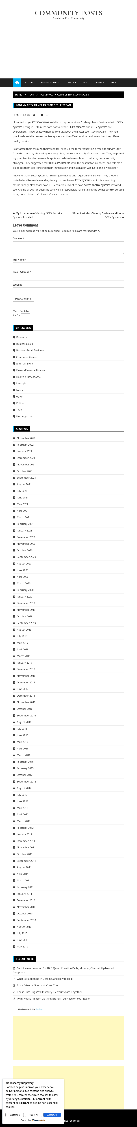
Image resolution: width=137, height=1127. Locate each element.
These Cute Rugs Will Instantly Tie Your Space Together (49, 992)
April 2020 (22, 577)
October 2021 (25, 471)
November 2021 (26, 465)
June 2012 (22, 801)
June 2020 (22, 570)
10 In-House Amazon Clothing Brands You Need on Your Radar (53, 998)
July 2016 (22, 729)
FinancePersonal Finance (30, 370)
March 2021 (23, 517)
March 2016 (23, 755)
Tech (113, 82)
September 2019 (26, 623)
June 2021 (22, 498)
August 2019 (24, 629)
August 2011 (24, 867)
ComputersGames (26, 357)
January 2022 (24, 451)
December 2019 (26, 603)
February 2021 (25, 524)
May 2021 (22, 504)
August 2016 (24, 722)
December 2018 (26, 669)
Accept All (52, 1115)
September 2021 (26, 478)
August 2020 (24, 564)
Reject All (33, 1115)
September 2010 (26, 920)
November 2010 (26, 907)
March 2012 (23, 821)
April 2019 (22, 649)
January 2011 (24, 894)
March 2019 (23, 656)
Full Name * (19, 260)
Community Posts (68, 13)
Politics (99, 82)
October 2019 (25, 616)
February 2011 (25, 887)
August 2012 (24, 788)
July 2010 (22, 933)
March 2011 (23, 880)
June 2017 (22, 689)
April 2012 (22, 814)
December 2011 (26, 841)
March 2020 (23, 583)
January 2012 (24, 834)
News (86, 82)
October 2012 (25, 775)
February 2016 (25, 762)
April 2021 (22, 511)
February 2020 (25, 590)
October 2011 (25, 854)
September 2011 (26, 861)
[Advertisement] (68, 46)
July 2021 (22, 491)
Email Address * (22, 272)
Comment (18, 238)
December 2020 (26, 537)
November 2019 (26, 610)
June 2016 (22, 735)
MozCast (38, 1009)
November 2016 (26, 702)
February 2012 (25, 828)
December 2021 (26, 458)
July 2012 (22, 795)
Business (29, 82)
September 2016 (26, 715)
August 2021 (24, 484)
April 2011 (22, 874)
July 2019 (22, 636)
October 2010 (25, 914)
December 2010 (26, 900)
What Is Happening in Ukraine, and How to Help (45, 979)
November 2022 (26, 438)
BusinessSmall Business (30, 350)
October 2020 (25, 550)
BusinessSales (24, 344)
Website (17, 285)
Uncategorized (24, 416)
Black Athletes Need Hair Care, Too (37, 985)
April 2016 (22, 748)
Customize (14, 1115)
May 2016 (22, 742)
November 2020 (26, 544)
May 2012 (22, 808)
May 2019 (22, 643)
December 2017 (26, 682)
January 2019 (24, 663)
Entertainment (50, 82)
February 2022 (25, 445)
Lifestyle (71, 82)
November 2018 (26, 676)
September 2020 (26, 557)
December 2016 (26, 696)
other (19, 397)
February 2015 (25, 768)
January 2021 (24, 531)
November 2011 (26, 847)
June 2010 (22, 940)
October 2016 (25, 709)
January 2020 (24, 597)
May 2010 (22, 947)
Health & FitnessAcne (28, 377)
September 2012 (26, 781)
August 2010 (24, 927)
